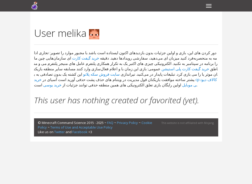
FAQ (110, 122)
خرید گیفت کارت (85, 58)
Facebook (79, 132)
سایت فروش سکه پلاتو (101, 74)
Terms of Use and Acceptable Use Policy (81, 127)
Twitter (59, 132)
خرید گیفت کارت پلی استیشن (185, 68)
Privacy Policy (127, 122)
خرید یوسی (52, 84)
